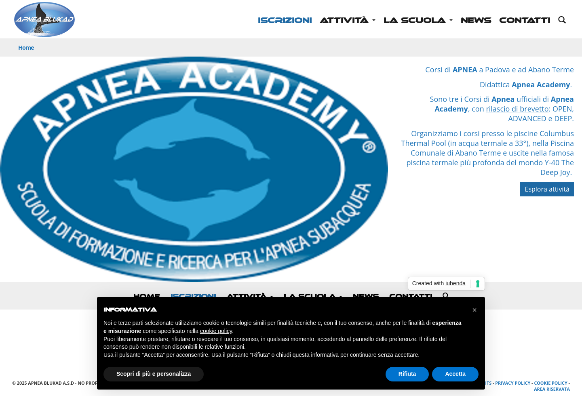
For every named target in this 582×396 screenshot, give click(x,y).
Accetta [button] (455, 374)
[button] (474, 309)
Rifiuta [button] (407, 374)
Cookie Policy (550, 383)
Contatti (524, 20)
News (476, 20)
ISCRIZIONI (285, 20)
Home (26, 47)
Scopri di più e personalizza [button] (153, 374)
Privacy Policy (512, 383)
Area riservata (552, 389)
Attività (347, 20)
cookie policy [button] (216, 331)
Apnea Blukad (44, 20)
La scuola (418, 20)
